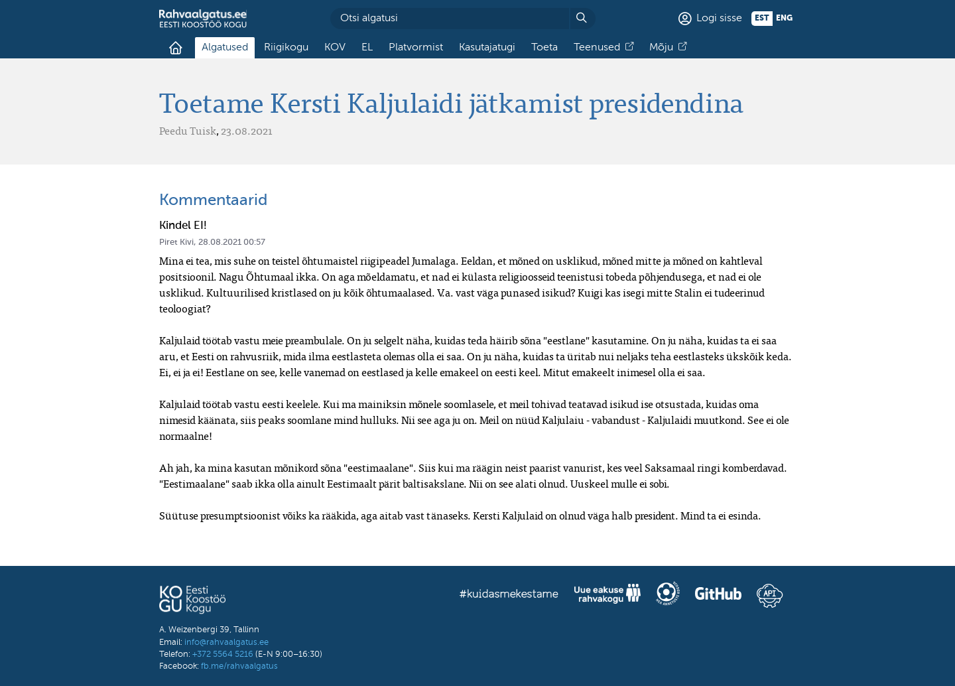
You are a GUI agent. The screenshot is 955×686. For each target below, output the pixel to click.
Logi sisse (719, 18)
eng (784, 19)
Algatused (225, 47)
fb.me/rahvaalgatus (239, 666)
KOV (335, 47)
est (762, 19)
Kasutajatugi (487, 47)
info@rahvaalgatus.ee (226, 642)
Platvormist (416, 47)
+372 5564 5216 (222, 654)
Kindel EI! (183, 226)
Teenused (597, 47)
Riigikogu (286, 47)
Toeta (544, 47)
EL (367, 47)
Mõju (661, 47)
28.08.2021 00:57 (231, 242)
